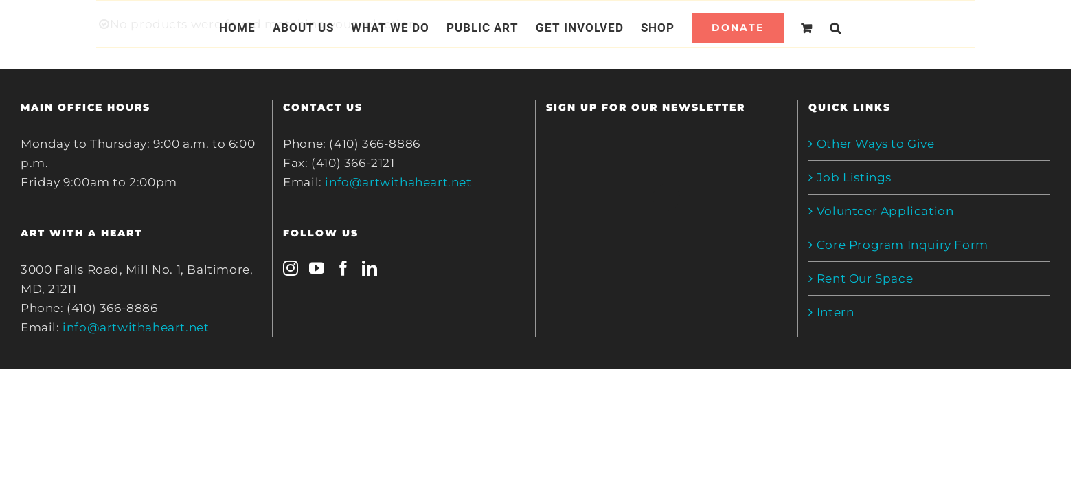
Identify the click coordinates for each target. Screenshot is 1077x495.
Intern (835, 312)
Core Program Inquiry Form (902, 245)
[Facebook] (344, 268)
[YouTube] (317, 268)
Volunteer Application (885, 211)
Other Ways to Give (876, 144)
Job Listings (854, 177)
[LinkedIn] (370, 268)
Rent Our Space (865, 278)
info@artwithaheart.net (136, 327)
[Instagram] (291, 268)
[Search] (852, 27)
